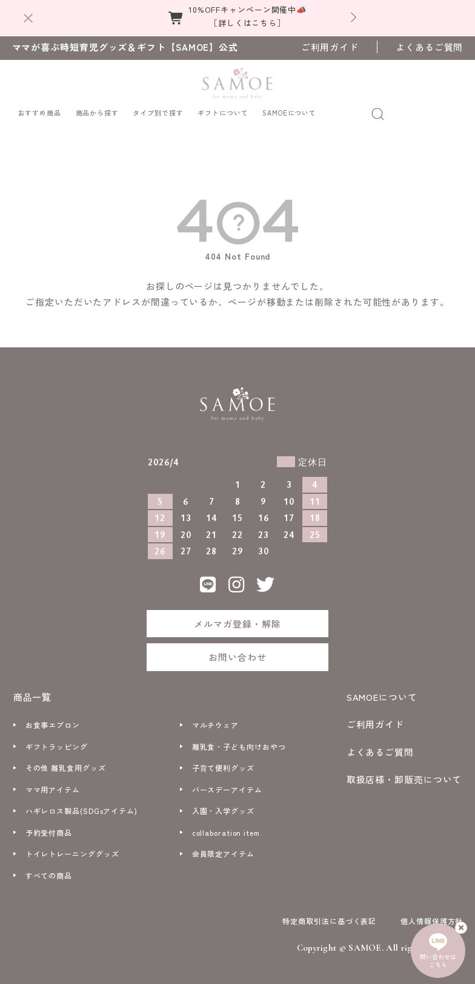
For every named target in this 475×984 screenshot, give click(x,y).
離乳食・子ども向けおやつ (239, 737)
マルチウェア (215, 715)
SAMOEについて (289, 102)
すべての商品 (48, 866)
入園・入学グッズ (223, 801)
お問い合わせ (237, 647)
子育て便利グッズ (223, 758)
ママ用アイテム (52, 780)
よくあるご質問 (429, 47)
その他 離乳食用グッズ (65, 758)
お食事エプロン (52, 715)
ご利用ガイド (330, 47)
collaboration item (226, 823)
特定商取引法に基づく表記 (329, 911)
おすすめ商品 (39, 102)
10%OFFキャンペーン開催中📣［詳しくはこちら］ (247, 16)
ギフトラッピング (56, 737)
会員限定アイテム (223, 844)
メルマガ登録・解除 (237, 614)
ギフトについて (223, 102)
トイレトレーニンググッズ (72, 844)
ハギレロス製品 (81, 801)
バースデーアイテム (227, 780)
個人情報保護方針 (431, 911)
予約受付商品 (48, 823)
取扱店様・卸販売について (404, 769)
